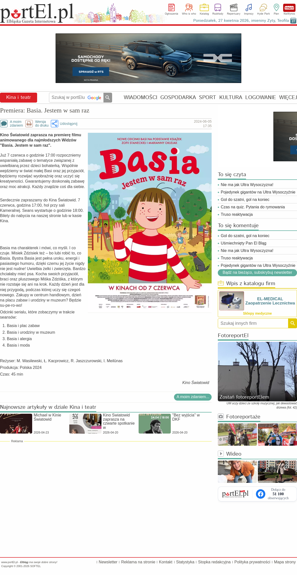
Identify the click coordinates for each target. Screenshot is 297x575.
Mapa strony (285, 562)
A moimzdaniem (16, 123)
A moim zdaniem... (192, 397)
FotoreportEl (233, 336)
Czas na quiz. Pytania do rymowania (253, 207)
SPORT (207, 97)
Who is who (189, 14)
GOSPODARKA (178, 97)
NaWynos (289, 8)
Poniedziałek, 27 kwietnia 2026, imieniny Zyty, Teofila (241, 21)
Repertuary (233, 14)
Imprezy (248, 14)
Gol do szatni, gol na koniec (245, 199)
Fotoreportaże (239, 417)
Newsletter (108, 562)
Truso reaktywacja (237, 214)
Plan (276, 14)
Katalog (204, 14)
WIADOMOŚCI (140, 97)
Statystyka (185, 562)
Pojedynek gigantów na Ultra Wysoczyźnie (258, 192)
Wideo (229, 454)
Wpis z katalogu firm (246, 284)
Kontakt (165, 562)
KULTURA (230, 97)
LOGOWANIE (260, 97)
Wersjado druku (42, 123)
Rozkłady (217, 14)
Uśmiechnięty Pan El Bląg (243, 243)
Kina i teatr (18, 97)
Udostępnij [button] (68, 123)
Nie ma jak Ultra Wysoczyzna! (247, 185)
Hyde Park (263, 14)
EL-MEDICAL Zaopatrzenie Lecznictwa (270, 301)
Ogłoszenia (171, 14)
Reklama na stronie (138, 562)
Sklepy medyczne (257, 313)
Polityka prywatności (252, 562)
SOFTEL (35, 566)
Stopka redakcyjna (214, 562)
